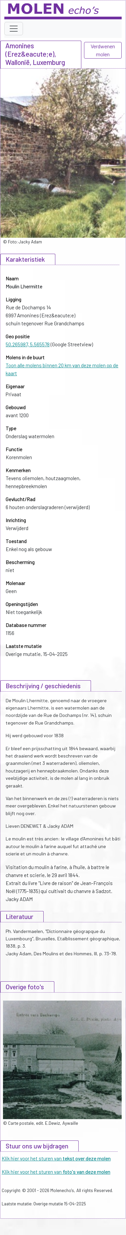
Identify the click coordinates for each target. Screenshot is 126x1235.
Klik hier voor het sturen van (56, 1158)
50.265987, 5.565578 (28, 344)
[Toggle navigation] (13, 28)
